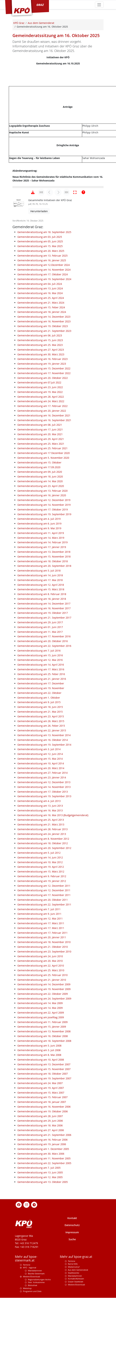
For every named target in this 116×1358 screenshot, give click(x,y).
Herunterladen (39, 275)
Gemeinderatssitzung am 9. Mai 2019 (39, 592)
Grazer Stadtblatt (75, 1346)
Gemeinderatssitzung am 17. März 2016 (40, 733)
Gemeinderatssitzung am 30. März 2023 (40, 418)
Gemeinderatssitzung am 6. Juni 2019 (39, 588)
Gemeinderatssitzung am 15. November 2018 (44, 621)
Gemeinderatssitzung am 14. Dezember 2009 (43, 1048)
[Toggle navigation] (99, 5)
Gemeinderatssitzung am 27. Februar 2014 (42, 837)
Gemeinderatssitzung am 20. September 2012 (44, 912)
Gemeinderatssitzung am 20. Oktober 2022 (42, 442)
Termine (26, 1329)
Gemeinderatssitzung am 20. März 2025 (40, 315)
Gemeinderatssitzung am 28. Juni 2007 (40, 1180)
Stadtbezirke (73, 1337)
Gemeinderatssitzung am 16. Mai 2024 (40, 357)
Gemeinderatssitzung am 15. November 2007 (44, 1133)
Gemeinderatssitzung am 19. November (40, 752)
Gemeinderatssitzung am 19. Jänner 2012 (41, 945)
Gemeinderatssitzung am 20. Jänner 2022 (41, 475)
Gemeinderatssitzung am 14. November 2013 (44, 851)
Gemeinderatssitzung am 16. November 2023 (44, 385)
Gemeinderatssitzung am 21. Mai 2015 (40, 776)
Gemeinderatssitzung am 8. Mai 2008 (39, 1119)
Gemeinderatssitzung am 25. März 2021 (40, 508)
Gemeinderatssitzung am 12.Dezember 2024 (43, 329)
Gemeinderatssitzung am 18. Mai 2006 (40, 1189)
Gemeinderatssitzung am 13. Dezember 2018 (43, 616)
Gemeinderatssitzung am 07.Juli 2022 (39, 447)
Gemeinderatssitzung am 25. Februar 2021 (42, 512)
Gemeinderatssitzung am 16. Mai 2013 (40, 874)
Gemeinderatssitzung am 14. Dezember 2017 (43, 668)
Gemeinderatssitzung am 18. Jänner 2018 (41, 663)
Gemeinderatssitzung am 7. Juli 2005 (39, 1232)
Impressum (72, 1296)
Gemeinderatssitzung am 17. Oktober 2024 (42, 338)
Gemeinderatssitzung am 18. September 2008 (44, 1105)
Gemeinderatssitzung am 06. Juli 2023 (39, 399)
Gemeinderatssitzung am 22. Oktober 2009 (42, 1058)
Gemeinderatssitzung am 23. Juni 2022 (40, 451)
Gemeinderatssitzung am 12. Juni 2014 (40, 818)
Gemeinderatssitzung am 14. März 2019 (40, 602)
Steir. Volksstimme (36, 1346)
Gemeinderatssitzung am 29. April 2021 (40, 503)
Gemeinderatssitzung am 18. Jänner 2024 (41, 376)
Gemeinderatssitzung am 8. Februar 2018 (41, 658)
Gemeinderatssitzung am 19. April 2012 (40, 931)
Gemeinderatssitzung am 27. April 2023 (40, 414)
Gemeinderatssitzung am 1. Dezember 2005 (43, 1213)
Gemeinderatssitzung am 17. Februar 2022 (42, 470)
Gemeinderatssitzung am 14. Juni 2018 (40, 639)
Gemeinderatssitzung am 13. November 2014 (44, 799)
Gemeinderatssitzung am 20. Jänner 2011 (41, 1001)
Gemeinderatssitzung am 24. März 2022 (40, 465)
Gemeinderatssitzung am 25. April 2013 (40, 884)
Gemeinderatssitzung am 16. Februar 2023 (42, 423)
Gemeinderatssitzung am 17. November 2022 (44, 437)
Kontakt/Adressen (76, 1343)
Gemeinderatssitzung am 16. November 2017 (44, 672)
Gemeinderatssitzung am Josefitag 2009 (40, 1081)
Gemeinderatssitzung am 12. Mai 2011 (40, 983)
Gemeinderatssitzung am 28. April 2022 (40, 461)
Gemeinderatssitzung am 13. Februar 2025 (42, 320)
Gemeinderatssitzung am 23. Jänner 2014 (41, 842)
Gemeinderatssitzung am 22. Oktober (39, 757)
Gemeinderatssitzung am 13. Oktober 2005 (42, 1246)
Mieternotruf (73, 1331)
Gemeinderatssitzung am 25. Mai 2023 (40, 409)
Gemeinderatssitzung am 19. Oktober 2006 (42, 1175)
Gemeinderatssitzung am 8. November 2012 (43, 903)
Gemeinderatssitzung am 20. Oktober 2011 (42, 964)
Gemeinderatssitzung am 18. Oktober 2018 (42, 625)
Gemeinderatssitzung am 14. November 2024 (44, 334)
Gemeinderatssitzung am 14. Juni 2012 (40, 922)
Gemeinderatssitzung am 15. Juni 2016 (40, 719)
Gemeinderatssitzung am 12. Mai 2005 (40, 1241)
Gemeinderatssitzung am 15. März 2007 (40, 1157)
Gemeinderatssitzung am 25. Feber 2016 (41, 738)
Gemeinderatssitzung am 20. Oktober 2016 (42, 705)
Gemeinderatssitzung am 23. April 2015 (40, 780)
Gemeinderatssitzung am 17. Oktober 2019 (42, 574)
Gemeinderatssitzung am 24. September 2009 (44, 1063)
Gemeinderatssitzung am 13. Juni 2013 (40, 870)
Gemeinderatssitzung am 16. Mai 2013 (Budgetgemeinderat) (52, 879)
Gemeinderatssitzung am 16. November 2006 (44, 1171)
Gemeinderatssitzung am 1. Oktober (38, 762)
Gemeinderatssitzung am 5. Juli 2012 (39, 917)
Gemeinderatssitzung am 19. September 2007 (44, 1142)
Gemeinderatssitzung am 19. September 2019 (44, 578)
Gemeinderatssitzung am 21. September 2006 (44, 1199)
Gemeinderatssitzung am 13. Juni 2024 (40, 352)
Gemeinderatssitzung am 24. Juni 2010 (40, 1020)
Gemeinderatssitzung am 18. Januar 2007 (41, 1166)
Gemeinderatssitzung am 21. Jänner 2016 (41, 743)
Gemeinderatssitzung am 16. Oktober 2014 (42, 804)
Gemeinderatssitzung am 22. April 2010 (40, 1030)
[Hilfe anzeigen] (83, 256)
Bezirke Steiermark (36, 1338)
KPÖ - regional (29, 1332)
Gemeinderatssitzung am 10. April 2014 (40, 827)
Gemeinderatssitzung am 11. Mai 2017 (40, 696)
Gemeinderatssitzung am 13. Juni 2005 (40, 1237)
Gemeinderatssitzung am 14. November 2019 (44, 569)
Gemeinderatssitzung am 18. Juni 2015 (40, 771)
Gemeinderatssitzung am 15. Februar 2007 (42, 1161)
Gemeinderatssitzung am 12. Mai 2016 (40, 724)
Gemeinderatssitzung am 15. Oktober (39, 527)
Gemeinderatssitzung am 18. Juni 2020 (40, 541)
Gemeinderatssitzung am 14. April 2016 (40, 729)
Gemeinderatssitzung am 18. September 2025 (44, 296)
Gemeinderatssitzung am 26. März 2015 (40, 785)
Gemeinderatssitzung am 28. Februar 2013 (42, 893)
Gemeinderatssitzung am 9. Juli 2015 (39, 766)
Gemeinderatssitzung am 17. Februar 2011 (42, 997)
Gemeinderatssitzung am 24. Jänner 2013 (41, 898)
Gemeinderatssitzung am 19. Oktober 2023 (42, 390)
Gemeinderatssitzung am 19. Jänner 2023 (41, 428)
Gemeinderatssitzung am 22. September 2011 (44, 969)
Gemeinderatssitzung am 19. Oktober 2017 (42, 677)
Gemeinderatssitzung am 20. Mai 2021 (40, 498)
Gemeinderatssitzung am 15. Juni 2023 (40, 404)
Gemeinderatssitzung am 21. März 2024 (40, 367)
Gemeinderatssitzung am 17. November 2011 (44, 959)
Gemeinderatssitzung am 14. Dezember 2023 (43, 381)
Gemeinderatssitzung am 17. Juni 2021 (40, 494)
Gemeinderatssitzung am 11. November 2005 (44, 1222)
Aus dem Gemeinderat (78, 1334)
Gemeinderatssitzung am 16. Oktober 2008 (42, 1100)
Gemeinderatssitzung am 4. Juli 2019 (39, 583)
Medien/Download (31, 1341)
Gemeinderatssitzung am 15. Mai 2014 (40, 823)
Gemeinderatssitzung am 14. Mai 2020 (40, 545)
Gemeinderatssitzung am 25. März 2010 (40, 1034)
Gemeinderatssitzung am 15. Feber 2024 (41, 371)
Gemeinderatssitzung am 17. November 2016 (44, 700)
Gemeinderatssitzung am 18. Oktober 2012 (42, 907)
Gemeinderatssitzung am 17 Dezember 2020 (43, 517)
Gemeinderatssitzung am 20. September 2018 (44, 630)
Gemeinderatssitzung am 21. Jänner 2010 (41, 1044)
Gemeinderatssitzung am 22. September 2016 (44, 710)
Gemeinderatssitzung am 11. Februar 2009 (42, 1086)
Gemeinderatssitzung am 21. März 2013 (40, 889)
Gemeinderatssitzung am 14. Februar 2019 (42, 606)
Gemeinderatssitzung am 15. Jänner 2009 (41, 1091)
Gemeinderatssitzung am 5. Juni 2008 (39, 1110)
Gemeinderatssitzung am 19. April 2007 (40, 1152)
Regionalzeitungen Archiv (39, 1344)
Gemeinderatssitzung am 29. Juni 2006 (40, 1185)
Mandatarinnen (35, 1335)
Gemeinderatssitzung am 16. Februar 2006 (42, 1204)
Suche (72, 1303)
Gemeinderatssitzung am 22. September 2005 (44, 1227)
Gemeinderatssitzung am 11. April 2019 (40, 597)
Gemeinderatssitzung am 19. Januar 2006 (41, 1208)
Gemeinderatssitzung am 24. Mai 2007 (40, 1147)
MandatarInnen (75, 1340)
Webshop (27, 1352)
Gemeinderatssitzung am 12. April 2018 (40, 649)
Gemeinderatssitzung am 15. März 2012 (40, 936)
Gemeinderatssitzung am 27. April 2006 (40, 1194)
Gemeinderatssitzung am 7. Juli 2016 (39, 715)
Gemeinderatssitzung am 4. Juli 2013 (39, 865)
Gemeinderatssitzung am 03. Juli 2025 (39, 301)
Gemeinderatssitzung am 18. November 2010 (44, 1006)
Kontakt (72, 1282)
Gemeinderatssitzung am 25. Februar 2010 (42, 1039)
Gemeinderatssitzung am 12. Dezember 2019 (43, 564)
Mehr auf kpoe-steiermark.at (26, 1323)
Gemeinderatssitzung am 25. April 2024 (40, 362)
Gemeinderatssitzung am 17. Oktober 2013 (42, 856)
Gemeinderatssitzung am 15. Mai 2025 (40, 310)
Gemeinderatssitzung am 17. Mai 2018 (40, 644)
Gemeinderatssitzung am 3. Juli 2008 (39, 1114)
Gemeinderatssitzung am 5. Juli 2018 (39, 635)
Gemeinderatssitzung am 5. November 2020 (43, 522)
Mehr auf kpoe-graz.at (76, 1321)
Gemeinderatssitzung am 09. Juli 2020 (39, 536)
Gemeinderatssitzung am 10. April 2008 (40, 1124)
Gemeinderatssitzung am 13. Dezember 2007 (43, 1128)
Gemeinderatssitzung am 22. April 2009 (40, 1077)
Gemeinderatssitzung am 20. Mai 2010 (40, 1025)
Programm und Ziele (32, 1355)
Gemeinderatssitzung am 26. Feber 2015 (41, 790)
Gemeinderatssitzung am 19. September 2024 (44, 343)
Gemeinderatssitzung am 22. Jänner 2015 (41, 794)
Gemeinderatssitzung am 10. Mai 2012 (40, 926)
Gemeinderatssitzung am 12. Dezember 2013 (43, 846)
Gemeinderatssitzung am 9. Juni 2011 (39, 978)
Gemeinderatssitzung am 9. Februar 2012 (41, 940)
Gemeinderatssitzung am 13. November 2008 (44, 1095)
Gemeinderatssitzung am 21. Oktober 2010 (42, 1011)
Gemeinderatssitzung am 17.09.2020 (38, 531)
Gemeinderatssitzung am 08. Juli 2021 (39, 489)
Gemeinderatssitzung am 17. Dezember (40, 747)
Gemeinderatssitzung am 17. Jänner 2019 (41, 611)
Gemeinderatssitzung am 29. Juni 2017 (40, 686)
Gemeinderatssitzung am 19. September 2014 (44, 809)
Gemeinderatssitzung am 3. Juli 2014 (39, 813)
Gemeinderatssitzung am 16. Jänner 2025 (41, 324)
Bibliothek (32, 1349)
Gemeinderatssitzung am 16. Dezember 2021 (43, 480)
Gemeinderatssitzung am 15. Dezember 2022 (43, 432)
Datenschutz (72, 1289)
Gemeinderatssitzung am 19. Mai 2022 (40, 456)
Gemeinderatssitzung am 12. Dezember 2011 (43, 950)
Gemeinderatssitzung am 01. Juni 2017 (40, 691)
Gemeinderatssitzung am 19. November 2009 (44, 1053)
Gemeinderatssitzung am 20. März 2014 (40, 832)
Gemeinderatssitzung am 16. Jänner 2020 (41, 559)
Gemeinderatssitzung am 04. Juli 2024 (39, 348)
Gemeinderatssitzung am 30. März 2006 (40, 1218)
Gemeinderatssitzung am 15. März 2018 (40, 653)
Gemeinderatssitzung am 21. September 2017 (44, 682)
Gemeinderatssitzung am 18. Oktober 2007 (42, 1138)
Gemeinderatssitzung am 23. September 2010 (44, 1016)
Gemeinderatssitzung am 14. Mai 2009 (40, 1067)
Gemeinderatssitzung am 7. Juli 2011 (39, 973)
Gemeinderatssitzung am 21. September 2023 (44, 395)
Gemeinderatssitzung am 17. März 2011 (40, 987)
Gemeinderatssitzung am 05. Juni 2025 (40, 305)
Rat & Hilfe (73, 1328)
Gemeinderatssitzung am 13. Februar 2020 (42, 555)
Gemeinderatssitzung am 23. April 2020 (40, 550)
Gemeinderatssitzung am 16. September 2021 (44, 484)
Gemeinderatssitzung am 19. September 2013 (44, 860)
